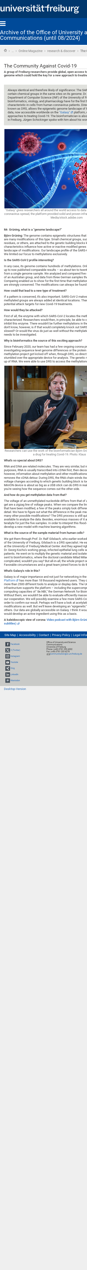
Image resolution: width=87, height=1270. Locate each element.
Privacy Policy (61, 635)
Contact (44, 635)
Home (5, 50)
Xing (12, 668)
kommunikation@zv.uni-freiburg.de (66, 654)
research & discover (61, 51)
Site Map (10, 635)
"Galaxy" (64, 112)
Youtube (14, 662)
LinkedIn (14, 674)
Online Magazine (30, 51)
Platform (9, 580)
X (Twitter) (15, 650)
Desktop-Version (15, 689)
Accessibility (27, 635)
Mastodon (15, 680)
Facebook (15, 644)
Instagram (15, 656)
